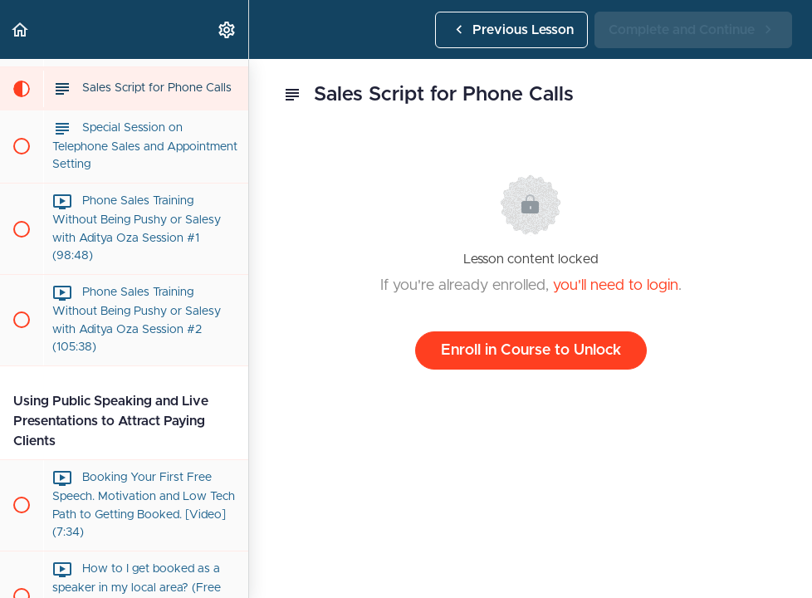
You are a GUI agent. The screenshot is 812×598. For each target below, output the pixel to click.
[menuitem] (227, 29)
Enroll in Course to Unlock (531, 350)
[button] (21, 29)
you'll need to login (615, 285)
